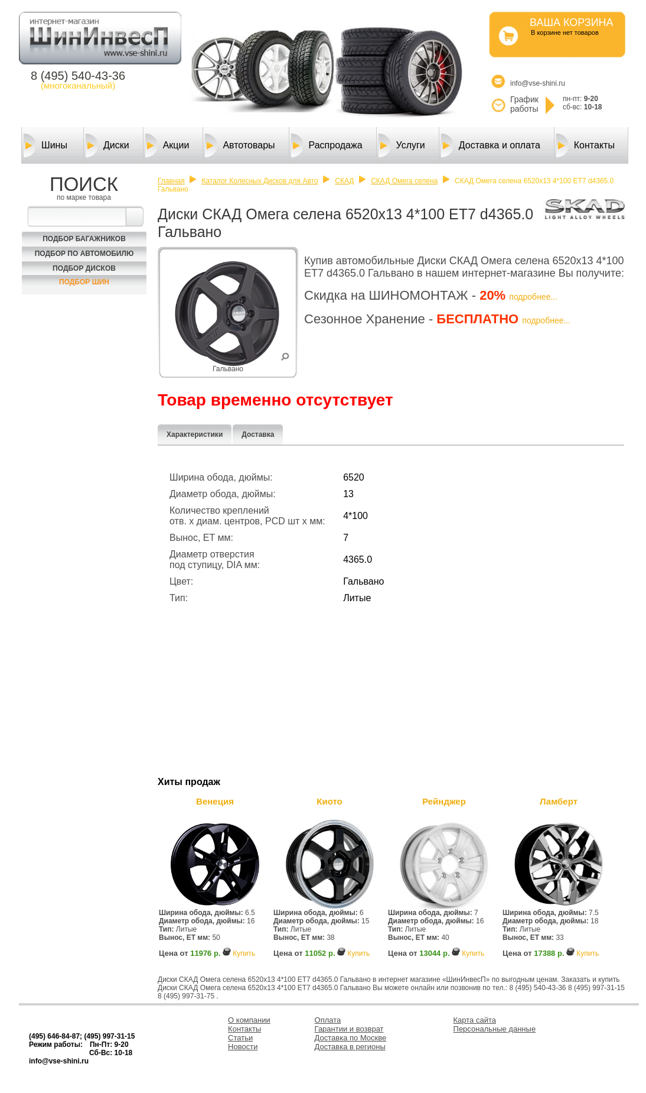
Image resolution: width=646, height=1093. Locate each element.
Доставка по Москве (351, 1037)
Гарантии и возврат (349, 1028)
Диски (107, 145)
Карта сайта (474, 1020)
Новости (242, 1046)
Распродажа (327, 145)
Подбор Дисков (84, 268)
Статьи (240, 1037)
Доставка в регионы (350, 1046)
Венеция (215, 801)
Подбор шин (84, 282)
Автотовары (240, 145)
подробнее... (533, 296)
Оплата (328, 1020)
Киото (329, 801)
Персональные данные (494, 1028)
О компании (249, 1020)
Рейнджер (444, 801)
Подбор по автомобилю (84, 253)
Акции (167, 145)
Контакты (585, 145)
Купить (244, 953)
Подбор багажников (84, 239)
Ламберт (559, 801)
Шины (45, 145)
